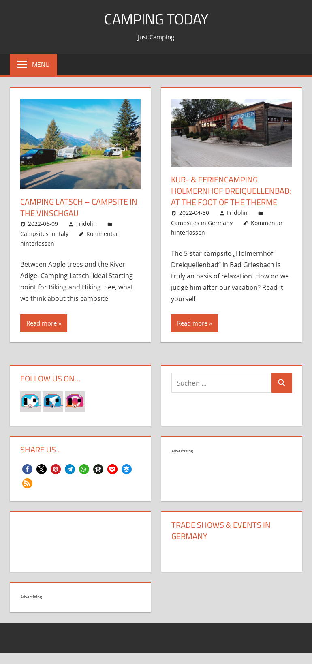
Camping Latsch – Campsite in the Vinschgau (78, 207)
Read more (41, 323)
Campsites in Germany (202, 223)
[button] (27, 469)
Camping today (156, 19)
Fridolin (86, 223)
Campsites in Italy (44, 234)
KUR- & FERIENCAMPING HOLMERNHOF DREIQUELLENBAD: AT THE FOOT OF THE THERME (231, 190)
